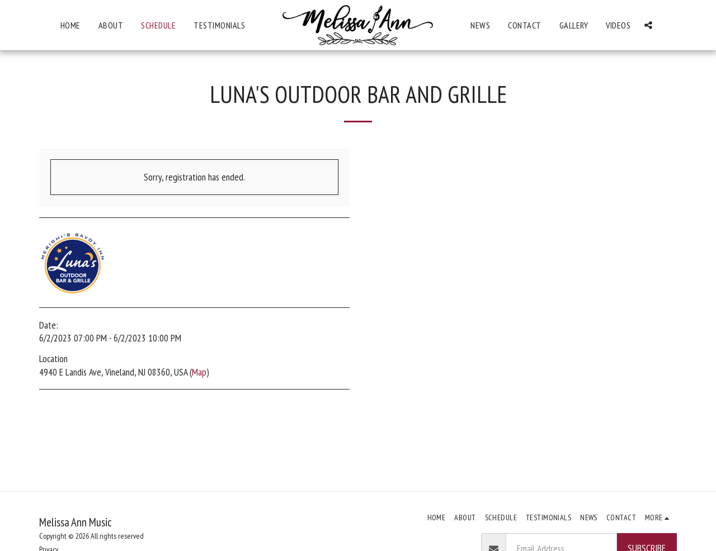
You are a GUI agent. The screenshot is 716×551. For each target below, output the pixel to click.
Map (199, 371)
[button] (648, 25)
